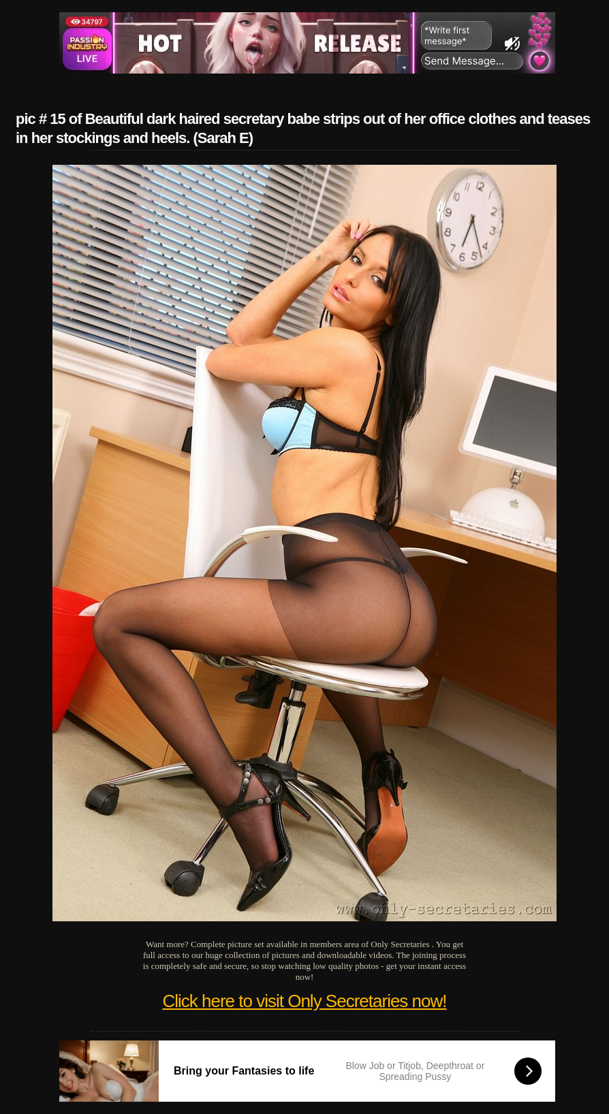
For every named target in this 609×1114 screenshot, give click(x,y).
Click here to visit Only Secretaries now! (304, 1001)
